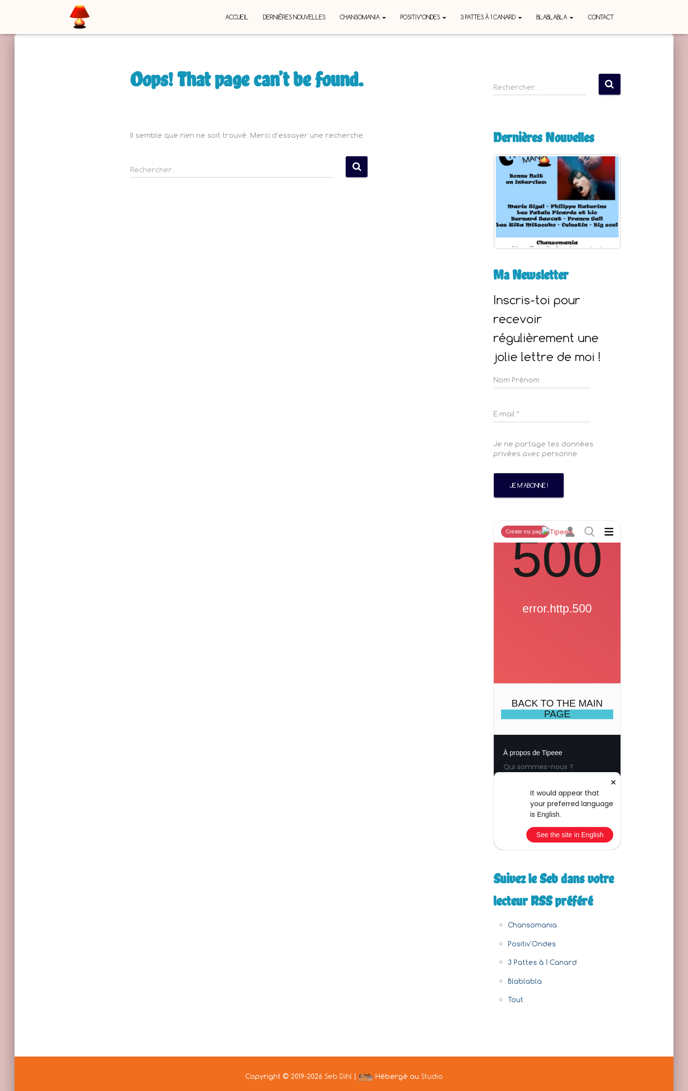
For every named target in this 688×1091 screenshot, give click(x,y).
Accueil (237, 17)
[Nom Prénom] (541, 380)
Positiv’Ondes (423, 17)
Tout (515, 999)
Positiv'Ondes (532, 943)
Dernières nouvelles (294, 17)
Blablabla (555, 17)
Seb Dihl (338, 1076)
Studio (432, 1076)
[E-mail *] (541, 414)
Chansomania (363, 17)
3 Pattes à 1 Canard (491, 17)
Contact (601, 17)
